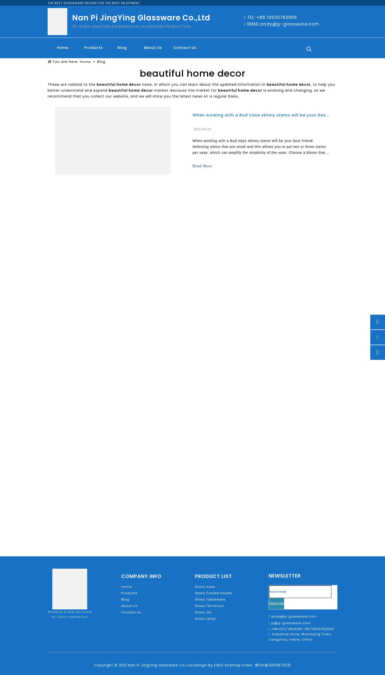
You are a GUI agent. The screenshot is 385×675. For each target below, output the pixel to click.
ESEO (218, 665)
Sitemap (233, 665)
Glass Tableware (210, 599)
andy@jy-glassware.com (289, 24)
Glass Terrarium (209, 606)
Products (129, 593)
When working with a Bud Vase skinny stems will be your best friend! (268, 115)
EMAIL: (253, 24)
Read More (202, 166)
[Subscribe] (276, 603)
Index (247, 665)
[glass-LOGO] (56, 21)
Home (126, 586)
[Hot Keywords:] (309, 49)
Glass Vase (205, 586)
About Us (129, 606)
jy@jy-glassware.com (291, 623)
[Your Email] (300, 591)
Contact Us (131, 612)
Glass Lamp (205, 618)
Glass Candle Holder (214, 593)
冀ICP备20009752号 (273, 665)
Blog (125, 599)
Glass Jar (203, 612)
